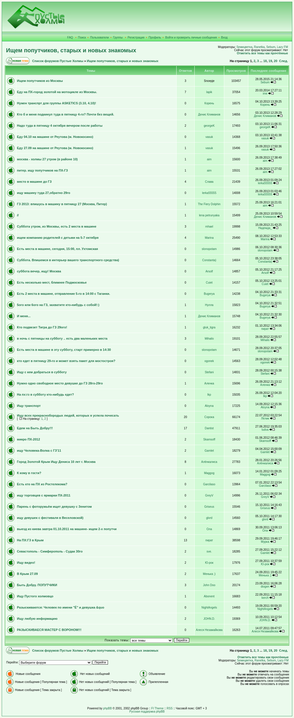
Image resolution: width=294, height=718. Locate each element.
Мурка (265, 541)
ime (265, 93)
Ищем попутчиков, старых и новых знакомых (71, 50)
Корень (209, 103)
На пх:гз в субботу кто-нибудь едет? (45, 394)
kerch (265, 597)
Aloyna (209, 405)
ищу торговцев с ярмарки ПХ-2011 (43, 495)
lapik (209, 92)
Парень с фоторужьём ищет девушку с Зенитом (54, 506)
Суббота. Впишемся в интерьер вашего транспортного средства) (68, 260)
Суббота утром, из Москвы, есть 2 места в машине (56, 226)
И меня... (23, 316)
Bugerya (209, 293)
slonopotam (209, 249)
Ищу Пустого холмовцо (35, 596)
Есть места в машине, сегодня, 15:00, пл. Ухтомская (57, 249)
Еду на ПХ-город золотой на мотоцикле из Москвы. (57, 92)
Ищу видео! (26, 562)
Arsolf (209, 271)
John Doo (209, 585)
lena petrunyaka (209, 215)
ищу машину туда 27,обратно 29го (43, 193)
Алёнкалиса (209, 461)
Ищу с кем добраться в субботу (42, 372)
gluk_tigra (209, 327)
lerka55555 (265, 183)
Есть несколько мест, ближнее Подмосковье (52, 282)
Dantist (209, 428)
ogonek (209, 361)
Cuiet (209, 282)
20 (275, 61)
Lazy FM (282, 47)
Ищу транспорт (29, 405)
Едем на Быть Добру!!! (35, 428)
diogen (265, 586)
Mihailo (209, 338)
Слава (209, 181)
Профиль (155, 37)
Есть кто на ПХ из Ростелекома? (42, 484)
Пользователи (99, 37)
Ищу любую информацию (37, 618)
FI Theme (157, 708)
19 (270, 61)
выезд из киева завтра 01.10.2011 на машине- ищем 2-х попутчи (67, 529)
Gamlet (209, 450)
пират (265, 328)
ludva (265, 429)
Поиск (82, 37)
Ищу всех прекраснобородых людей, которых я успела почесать (68, 415)
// (18, 215)
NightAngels (209, 607)
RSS (170, 708)
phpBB (107, 708)
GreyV (209, 495)
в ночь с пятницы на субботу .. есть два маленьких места (62, 338)
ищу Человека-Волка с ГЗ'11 (39, 450)
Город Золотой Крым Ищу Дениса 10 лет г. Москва (56, 461)
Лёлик (265, 418)
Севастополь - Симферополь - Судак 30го (50, 551)
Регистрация (136, 37)
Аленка (209, 383)
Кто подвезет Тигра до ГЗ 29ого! (42, 327)
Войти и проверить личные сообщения (191, 37)
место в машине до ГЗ (34, 181)
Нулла (209, 305)
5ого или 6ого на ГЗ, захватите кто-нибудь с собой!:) (58, 305)
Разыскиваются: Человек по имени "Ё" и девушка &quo (60, 607)
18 (265, 61)
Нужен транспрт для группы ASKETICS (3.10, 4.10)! (56, 103)
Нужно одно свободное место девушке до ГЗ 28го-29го (60, 383)
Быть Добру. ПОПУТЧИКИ (37, 585)
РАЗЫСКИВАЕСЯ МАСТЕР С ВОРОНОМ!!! (49, 630)
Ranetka (259, 47)
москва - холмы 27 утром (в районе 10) (47, 159)
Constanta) (209, 260)
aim (209, 159)
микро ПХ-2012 (28, 439)
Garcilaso (209, 484)
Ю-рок (209, 562)
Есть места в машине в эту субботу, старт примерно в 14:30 (64, 349)
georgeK (209, 125)
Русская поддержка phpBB (147, 711)
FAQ (70, 37)
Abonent (209, 596)
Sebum (270, 47)
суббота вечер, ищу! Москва (39, 271)
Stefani (209, 372)
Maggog (209, 473)
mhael (209, 226)
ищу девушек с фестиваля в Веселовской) (50, 517)
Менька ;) (209, 573)
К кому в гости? (29, 473)
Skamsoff (209, 439)
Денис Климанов (209, 114)
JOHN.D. (209, 618)
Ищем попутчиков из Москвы (40, 80)
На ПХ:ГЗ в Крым (30, 540)
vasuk (209, 136)
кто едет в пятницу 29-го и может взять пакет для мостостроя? (66, 361)
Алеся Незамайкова (209, 630)
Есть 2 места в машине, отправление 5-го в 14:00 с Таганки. (63, 293)
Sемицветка (244, 47)
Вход (224, 37)
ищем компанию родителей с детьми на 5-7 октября (57, 237)
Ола (209, 529)
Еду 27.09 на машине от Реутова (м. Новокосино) (55, 148)
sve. (209, 551)
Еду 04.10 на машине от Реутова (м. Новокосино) (55, 136)
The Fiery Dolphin (209, 204)
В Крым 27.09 (27, 573)
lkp (209, 394)
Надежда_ (265, 228)
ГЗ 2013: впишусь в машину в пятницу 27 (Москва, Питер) (62, 204)
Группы (118, 37)
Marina (209, 237)
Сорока (209, 417)
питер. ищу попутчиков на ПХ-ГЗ (42, 170)
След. (283, 61)
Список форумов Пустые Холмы (57, 61)
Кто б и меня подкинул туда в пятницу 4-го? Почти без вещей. (65, 114)
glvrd (209, 517)
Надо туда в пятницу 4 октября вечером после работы (59, 125)
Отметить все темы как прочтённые (262, 53)
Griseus (209, 506)
